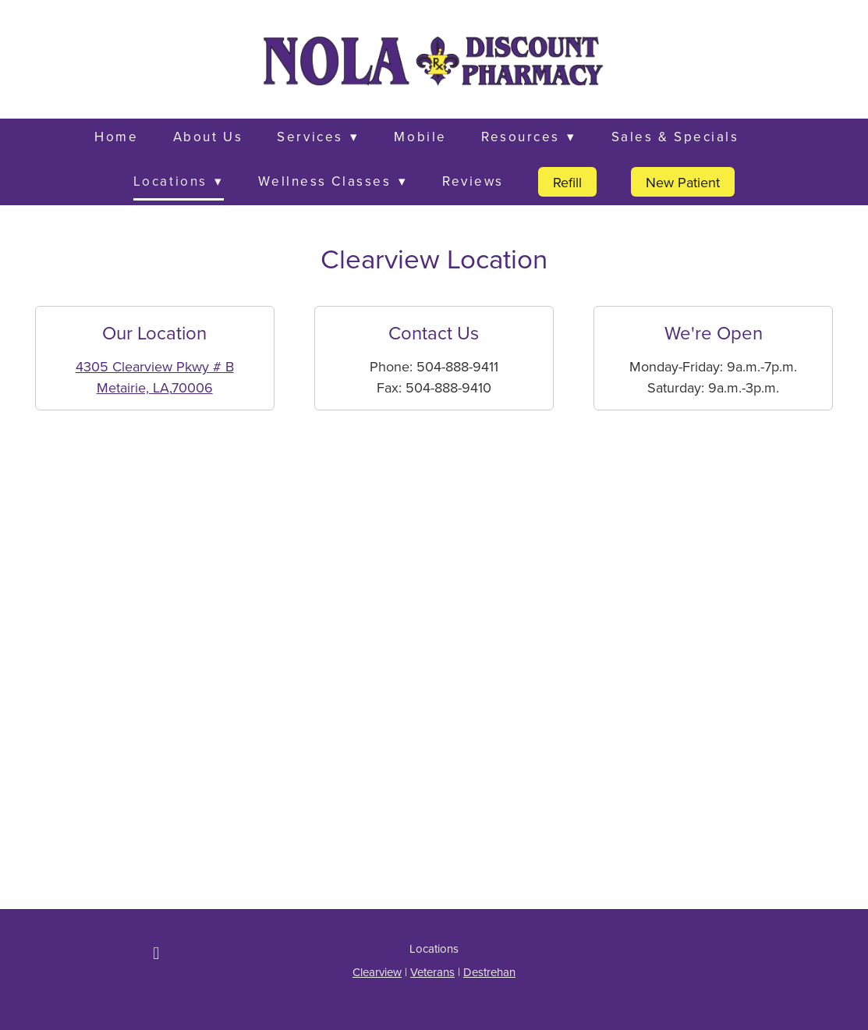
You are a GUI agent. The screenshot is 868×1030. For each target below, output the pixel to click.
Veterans (432, 972)
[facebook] (155, 952)
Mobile (420, 136)
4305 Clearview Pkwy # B (155, 366)
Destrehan (489, 972)
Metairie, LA (133, 387)
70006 (192, 387)
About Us (208, 136)
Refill (567, 182)
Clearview (377, 972)
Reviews (473, 181)
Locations (178, 181)
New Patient (683, 182)
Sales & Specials (675, 136)
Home (116, 136)
